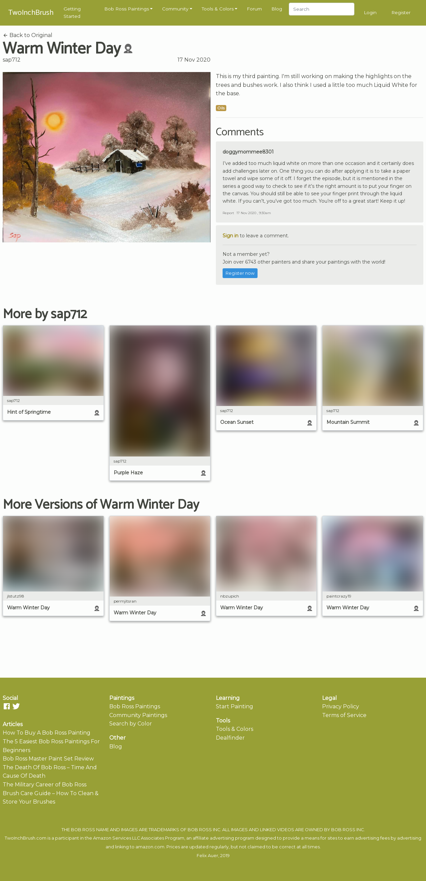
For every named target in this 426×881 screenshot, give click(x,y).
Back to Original (27, 35)
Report (228, 213)
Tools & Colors (218, 8)
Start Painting (234, 706)
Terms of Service (344, 715)
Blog (276, 8)
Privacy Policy (340, 706)
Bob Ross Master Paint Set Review (48, 758)
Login (370, 12)
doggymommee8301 (248, 152)
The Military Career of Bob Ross (44, 784)
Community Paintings (138, 715)
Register (401, 12)
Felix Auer (207, 855)
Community (175, 8)
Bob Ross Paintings (126, 8)
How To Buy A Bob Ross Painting (46, 733)
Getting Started (72, 12)
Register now (240, 273)
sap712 (12, 60)
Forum (254, 8)
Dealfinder (230, 738)
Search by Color (130, 723)
